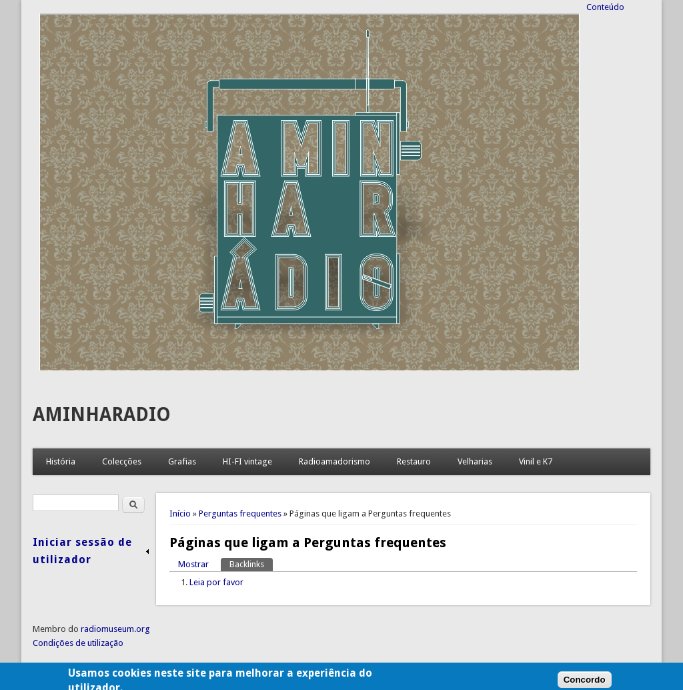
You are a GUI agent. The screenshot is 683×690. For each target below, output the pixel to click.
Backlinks (251, 563)
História (60, 461)
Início (180, 513)
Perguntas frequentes (240, 513)
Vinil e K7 (535, 461)
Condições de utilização (78, 643)
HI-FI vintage (247, 461)
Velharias (475, 461)
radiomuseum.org (115, 629)
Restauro (414, 461)
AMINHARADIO (102, 415)
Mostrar (193, 564)
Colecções (121, 461)
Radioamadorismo (334, 461)
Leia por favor (216, 582)
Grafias (182, 461)
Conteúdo (605, 7)
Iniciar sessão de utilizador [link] (82, 551)
